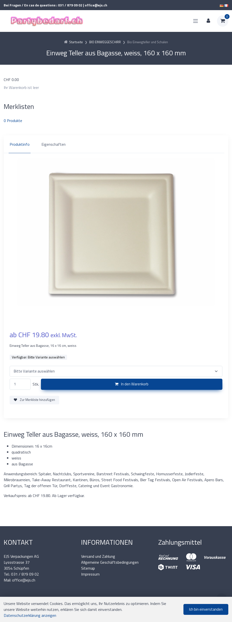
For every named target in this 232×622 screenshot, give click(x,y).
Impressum (90, 574)
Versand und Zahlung (98, 556)
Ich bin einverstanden (206, 609)
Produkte (13, 121)
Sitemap (88, 568)
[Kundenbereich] (208, 21)
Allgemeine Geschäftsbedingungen (110, 562)
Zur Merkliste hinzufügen (34, 399)
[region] (116, 144)
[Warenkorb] (222, 21)
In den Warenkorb (131, 384)
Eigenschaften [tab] (53, 144)
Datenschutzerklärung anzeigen (30, 615)
